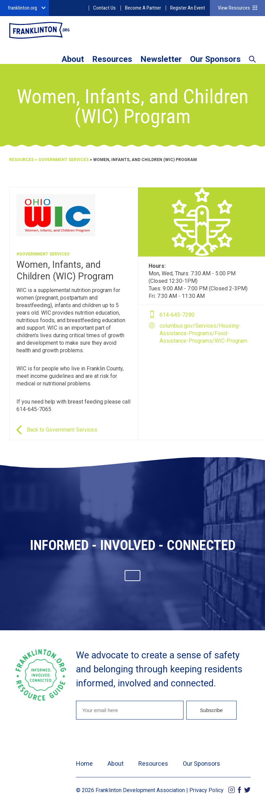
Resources (112, 59)
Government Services (63, 159)
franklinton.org (22, 8)
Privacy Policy (206, 790)
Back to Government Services (62, 429)
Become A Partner (143, 8)
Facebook (239, 790)
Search (252, 60)
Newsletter (161, 59)
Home (84, 763)
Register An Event (187, 8)
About (73, 59)
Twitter (247, 790)
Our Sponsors (215, 59)
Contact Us (104, 8)
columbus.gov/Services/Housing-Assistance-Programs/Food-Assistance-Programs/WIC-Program (203, 333)
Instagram (231, 790)
